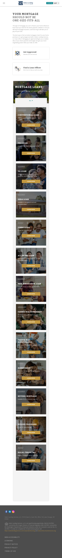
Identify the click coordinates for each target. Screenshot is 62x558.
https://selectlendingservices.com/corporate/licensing (20, 531)
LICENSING (9, 541)
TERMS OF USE (10, 551)
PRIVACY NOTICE (11, 544)
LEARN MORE (31, 125)
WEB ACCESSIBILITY (12, 537)
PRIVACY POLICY (11, 548)
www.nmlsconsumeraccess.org (47, 531)
